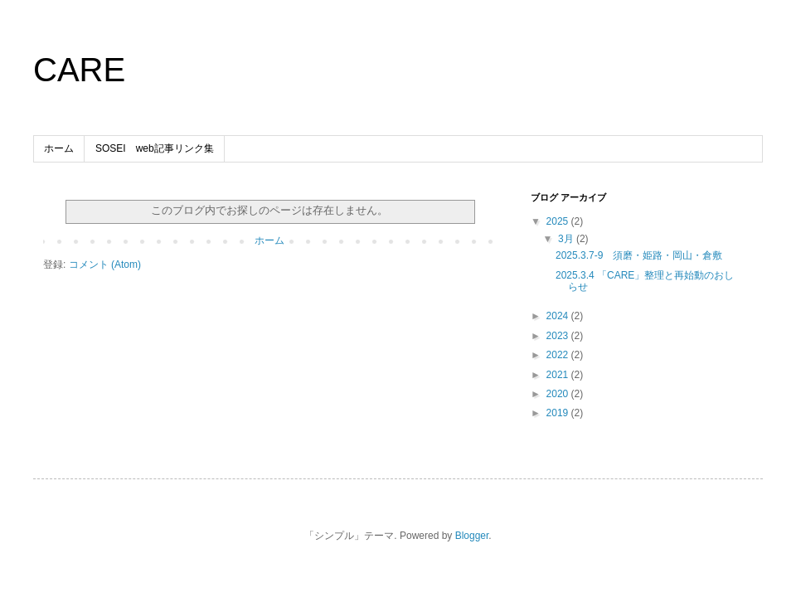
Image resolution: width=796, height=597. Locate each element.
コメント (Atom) (105, 264)
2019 (558, 413)
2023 (558, 336)
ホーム (59, 148)
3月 (567, 239)
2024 (558, 316)
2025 (558, 221)
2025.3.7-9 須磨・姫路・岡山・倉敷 (639, 255)
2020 (558, 394)
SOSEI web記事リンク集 (154, 148)
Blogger (472, 535)
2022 (558, 355)
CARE (79, 69)
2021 (558, 375)
